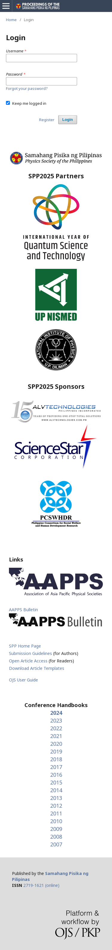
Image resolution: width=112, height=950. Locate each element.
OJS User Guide (23, 680)
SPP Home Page (25, 646)
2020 (56, 743)
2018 (56, 759)
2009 (56, 828)
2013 (56, 797)
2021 (56, 736)
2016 (56, 774)
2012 (56, 805)
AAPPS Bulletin (23, 609)
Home (11, 19)
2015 (56, 782)
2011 (56, 813)
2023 (56, 720)
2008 (56, 836)
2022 (56, 728)
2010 (56, 821)
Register (46, 119)
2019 (56, 751)
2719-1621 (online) (41, 885)
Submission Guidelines (31, 653)
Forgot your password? (27, 88)
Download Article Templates (36, 668)
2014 (56, 790)
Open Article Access (28, 661)
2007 (56, 844)
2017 (56, 766)
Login (67, 119)
